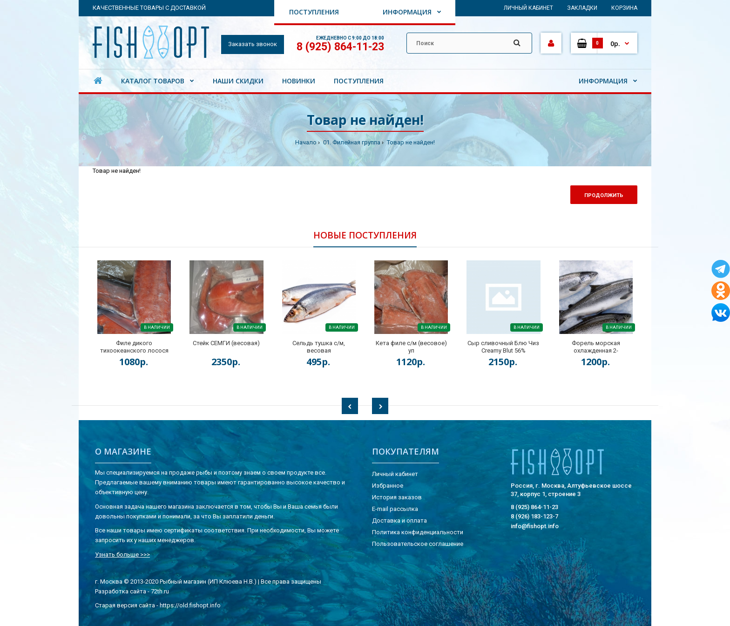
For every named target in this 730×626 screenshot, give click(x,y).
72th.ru (160, 591)
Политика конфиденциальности (417, 532)
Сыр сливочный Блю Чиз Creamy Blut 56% (503, 347)
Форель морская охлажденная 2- (596, 347)
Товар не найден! (410, 142)
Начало (306, 142)
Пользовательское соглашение (417, 543)
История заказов (397, 497)
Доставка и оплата (399, 520)
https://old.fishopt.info (190, 605)
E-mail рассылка (395, 508)
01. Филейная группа (351, 142)
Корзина (624, 8)
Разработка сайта (120, 591)
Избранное (387, 485)
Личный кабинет (528, 8)
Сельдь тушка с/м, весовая (318, 347)
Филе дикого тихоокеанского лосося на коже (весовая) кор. (134, 350)
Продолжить (603, 195)
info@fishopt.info (535, 526)
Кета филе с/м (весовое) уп (411, 347)
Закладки (582, 8)
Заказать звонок (252, 44)
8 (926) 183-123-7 (534, 516)
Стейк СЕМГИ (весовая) (226, 343)
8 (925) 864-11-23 (340, 47)
